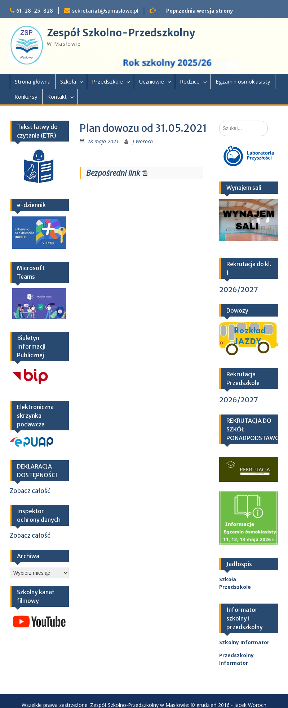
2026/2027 (238, 289)
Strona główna (32, 81)
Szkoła (68, 81)
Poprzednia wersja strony (199, 11)
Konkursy (25, 96)
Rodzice (190, 81)
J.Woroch (143, 141)
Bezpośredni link (113, 173)
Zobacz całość (30, 491)
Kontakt (57, 96)
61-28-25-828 (34, 11)
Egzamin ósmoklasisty (243, 81)
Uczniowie (151, 81)
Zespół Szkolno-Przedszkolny (121, 32)
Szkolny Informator (244, 642)
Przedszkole (107, 81)
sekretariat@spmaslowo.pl (105, 11)
